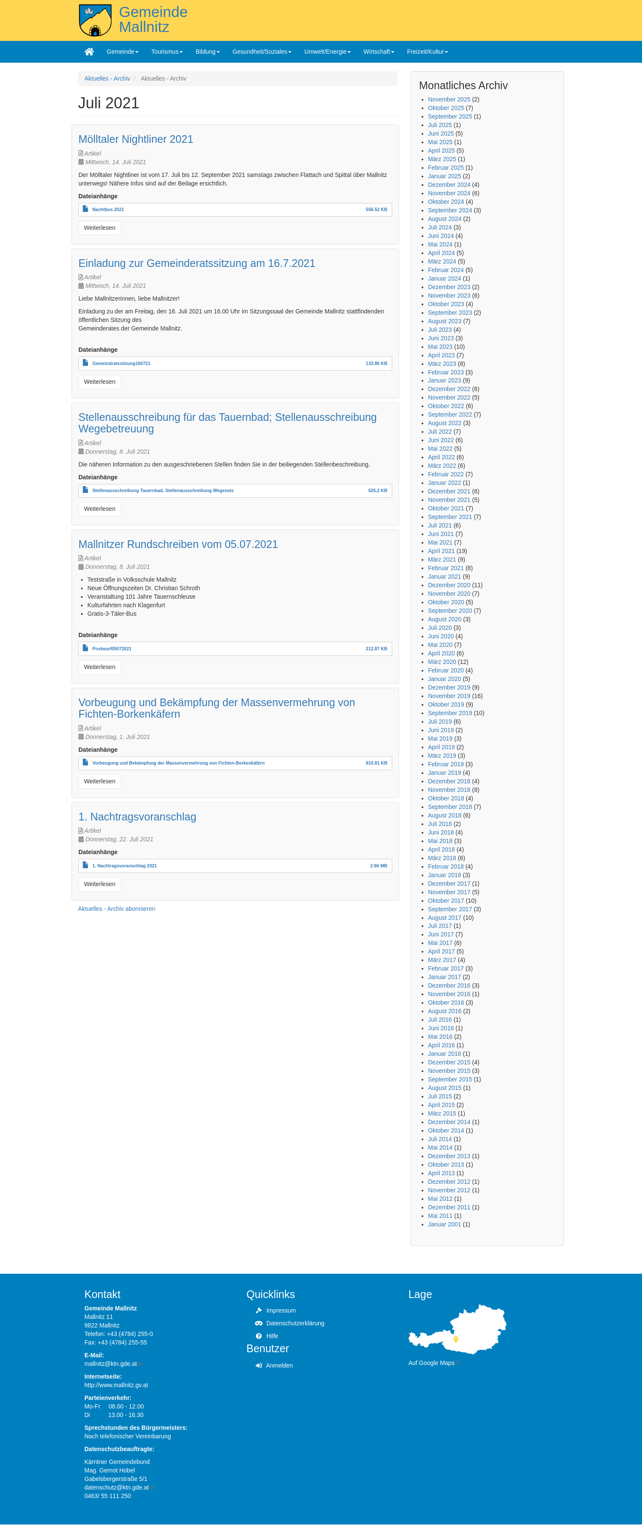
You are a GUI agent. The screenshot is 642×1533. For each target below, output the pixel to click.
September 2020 (450, 610)
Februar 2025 (446, 167)
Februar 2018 (446, 866)
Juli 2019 (440, 721)
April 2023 (441, 355)
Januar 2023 (444, 380)
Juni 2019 (441, 730)
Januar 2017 (444, 977)
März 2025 (442, 159)
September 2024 (450, 210)
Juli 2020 (440, 627)
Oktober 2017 (446, 900)
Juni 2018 (441, 832)
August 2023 (445, 321)
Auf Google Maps (434, 1362)
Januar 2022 (444, 482)
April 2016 (441, 1045)
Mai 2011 (440, 1215)
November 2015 (449, 1070)
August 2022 (445, 423)
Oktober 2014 (446, 1130)
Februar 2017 (446, 968)
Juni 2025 (441, 133)
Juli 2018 (440, 823)
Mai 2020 (440, 644)
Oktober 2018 (446, 798)
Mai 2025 (440, 142)
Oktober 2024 (446, 201)
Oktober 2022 (446, 406)
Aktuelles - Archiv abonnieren (116, 908)
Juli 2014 (440, 1139)
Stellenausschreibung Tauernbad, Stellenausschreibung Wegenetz (163, 490)
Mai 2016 (440, 1036)
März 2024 (442, 261)
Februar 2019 (446, 764)
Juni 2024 (441, 235)
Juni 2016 (441, 1028)
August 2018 (445, 815)
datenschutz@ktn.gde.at (119, 1487)
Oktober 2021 (446, 508)
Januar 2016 (444, 1053)
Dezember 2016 (449, 985)
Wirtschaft (379, 51)
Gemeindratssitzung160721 (121, 363)
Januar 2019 (444, 772)
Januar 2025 (444, 176)
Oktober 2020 (446, 602)
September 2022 (450, 414)
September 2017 (450, 909)
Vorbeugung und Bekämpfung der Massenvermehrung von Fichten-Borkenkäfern (216, 708)
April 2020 (441, 653)
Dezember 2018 (449, 781)
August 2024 (445, 218)
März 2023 (442, 363)
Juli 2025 (440, 125)
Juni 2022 (441, 440)
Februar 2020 (446, 670)
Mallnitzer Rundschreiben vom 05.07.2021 (178, 544)
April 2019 (441, 747)
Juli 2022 (440, 431)
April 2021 (441, 551)
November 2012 (449, 1190)
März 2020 (442, 661)
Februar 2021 (446, 568)
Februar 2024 (446, 270)
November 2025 (449, 99)
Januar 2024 (444, 278)
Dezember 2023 (449, 287)
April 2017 (441, 951)
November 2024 (449, 193)
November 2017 (449, 892)
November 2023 (449, 295)
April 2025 (441, 150)
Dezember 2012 (449, 1181)
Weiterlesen (100, 227)
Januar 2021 (444, 576)
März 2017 (442, 959)
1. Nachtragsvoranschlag (137, 817)
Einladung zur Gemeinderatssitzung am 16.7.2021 (196, 263)
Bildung (208, 51)
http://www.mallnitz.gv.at (116, 1385)
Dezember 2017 (449, 883)
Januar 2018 (444, 875)
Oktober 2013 (446, 1164)
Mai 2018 (440, 840)
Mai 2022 (440, 448)
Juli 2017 (440, 925)
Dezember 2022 (449, 388)
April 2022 (441, 457)
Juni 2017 (441, 934)
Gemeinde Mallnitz (153, 19)
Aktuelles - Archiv (107, 78)
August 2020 (445, 619)
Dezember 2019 (449, 687)
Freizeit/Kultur (427, 51)
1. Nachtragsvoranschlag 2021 (125, 865)
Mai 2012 (440, 1198)
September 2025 (450, 116)
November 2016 (449, 994)
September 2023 (450, 312)
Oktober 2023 (446, 304)
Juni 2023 (441, 338)
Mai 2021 (440, 542)
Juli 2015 (440, 1096)
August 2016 (445, 1011)
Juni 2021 (441, 533)
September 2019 (450, 713)
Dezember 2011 (449, 1207)
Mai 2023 (440, 346)
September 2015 (450, 1079)
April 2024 (441, 252)
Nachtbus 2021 (108, 209)
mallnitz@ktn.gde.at (113, 1363)
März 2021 (442, 559)
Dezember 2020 (449, 585)
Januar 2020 (444, 678)
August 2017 (445, 917)
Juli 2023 (440, 329)
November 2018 (449, 789)
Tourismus (167, 51)
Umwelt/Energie (327, 51)
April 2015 (441, 1104)
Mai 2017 (440, 942)
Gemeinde (123, 51)
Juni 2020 (441, 636)
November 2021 (449, 499)
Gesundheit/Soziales (262, 51)
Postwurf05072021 (112, 648)
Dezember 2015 (449, 1062)
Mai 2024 (440, 244)
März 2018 (442, 858)
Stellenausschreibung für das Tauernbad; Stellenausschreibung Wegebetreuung (227, 423)
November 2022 (449, 397)
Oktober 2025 (446, 107)
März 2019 (442, 755)
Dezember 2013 (449, 1156)
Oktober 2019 (446, 704)
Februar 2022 (446, 474)
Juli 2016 (440, 1019)
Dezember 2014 (449, 1122)
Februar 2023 (446, 372)
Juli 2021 (440, 525)
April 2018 (441, 849)
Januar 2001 (444, 1224)
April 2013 (441, 1173)
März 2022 (442, 465)
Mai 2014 (440, 1147)
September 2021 (450, 516)
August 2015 (445, 1087)
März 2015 (442, 1113)
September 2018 (450, 806)
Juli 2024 (440, 227)
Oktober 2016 (446, 1002)
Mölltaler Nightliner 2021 (136, 139)
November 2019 (449, 696)
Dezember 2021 (449, 491)
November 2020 (449, 593)
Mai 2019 (440, 738)
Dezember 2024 (449, 184)
